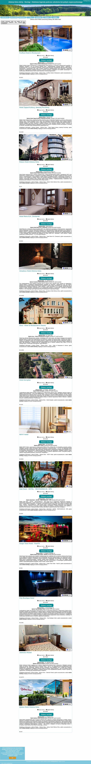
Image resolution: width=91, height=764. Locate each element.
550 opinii (54, 227)
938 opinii (54, 64)
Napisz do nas (61, 761)
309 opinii (54, 555)
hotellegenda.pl (87, 0)
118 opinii (51, 664)
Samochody (38, 17)
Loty (30, 17)
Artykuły (55, 17)
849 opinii (54, 718)
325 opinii (54, 282)
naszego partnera (43, 74)
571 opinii (56, 336)
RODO (15, 755)
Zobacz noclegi (46, 60)
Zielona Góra (67, 26)
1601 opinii (52, 609)
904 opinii (50, 445)
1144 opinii (57, 118)
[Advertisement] (45, 747)
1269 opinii (54, 173)
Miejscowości (22, 17)
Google (4, 749)
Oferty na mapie (13, 17)
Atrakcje (47, 17)
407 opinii (51, 391)
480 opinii (58, 500)
